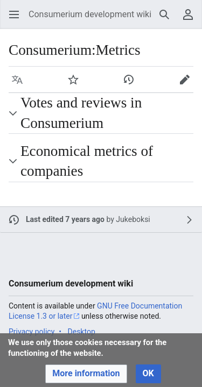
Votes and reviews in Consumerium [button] (81, 113)
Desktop (81, 331)
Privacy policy (31, 331)
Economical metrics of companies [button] (86, 161)
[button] (14, 14)
